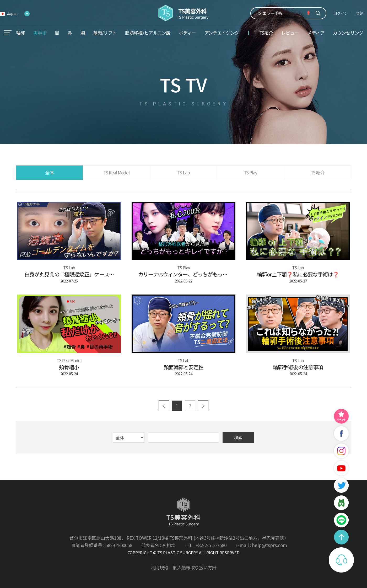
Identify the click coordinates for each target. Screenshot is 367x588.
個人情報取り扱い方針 (194, 567)
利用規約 (159, 567)
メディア (316, 32)
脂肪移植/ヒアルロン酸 (147, 32)
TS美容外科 (184, 13)
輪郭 (20, 32)
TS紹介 (266, 32)
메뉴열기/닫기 (8, 32)
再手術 (39, 32)
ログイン (340, 13)
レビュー (290, 32)
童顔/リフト (105, 32)
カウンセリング (348, 32)
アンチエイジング (221, 32)
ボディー (187, 32)
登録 (359, 13)
